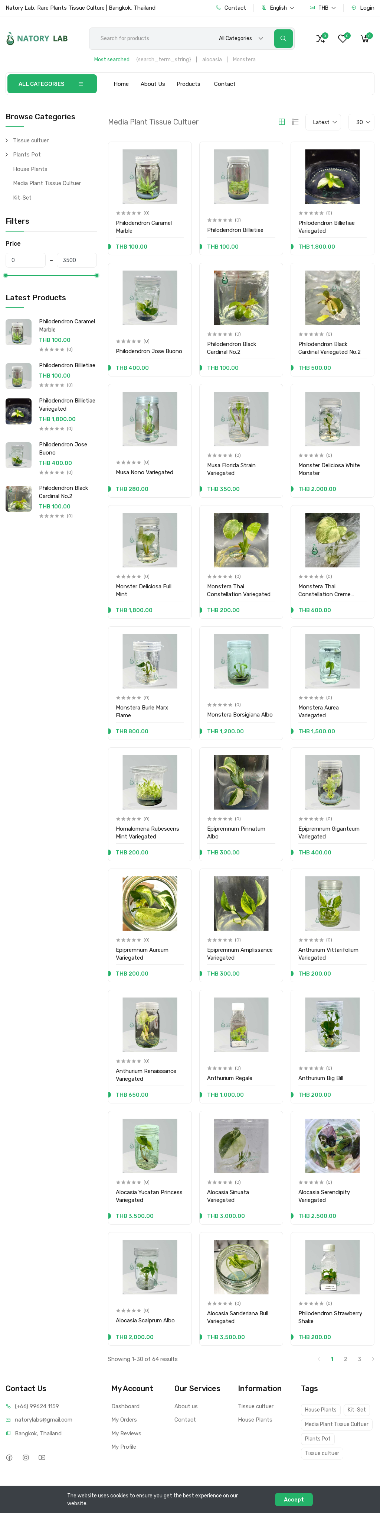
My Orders (124, 1419)
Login (362, 7)
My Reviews (126, 1433)
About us (186, 1406)
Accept (294, 1499)
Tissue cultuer (31, 140)
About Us (153, 84)
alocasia (212, 59)
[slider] (5, 275)
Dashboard (125, 1406)
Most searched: (112, 59)
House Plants (30, 169)
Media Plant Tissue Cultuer (47, 183)
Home (121, 84)
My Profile (123, 1447)
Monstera (244, 59)
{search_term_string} (163, 59)
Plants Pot (27, 154)
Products (188, 84)
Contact (231, 7)
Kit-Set (22, 197)
